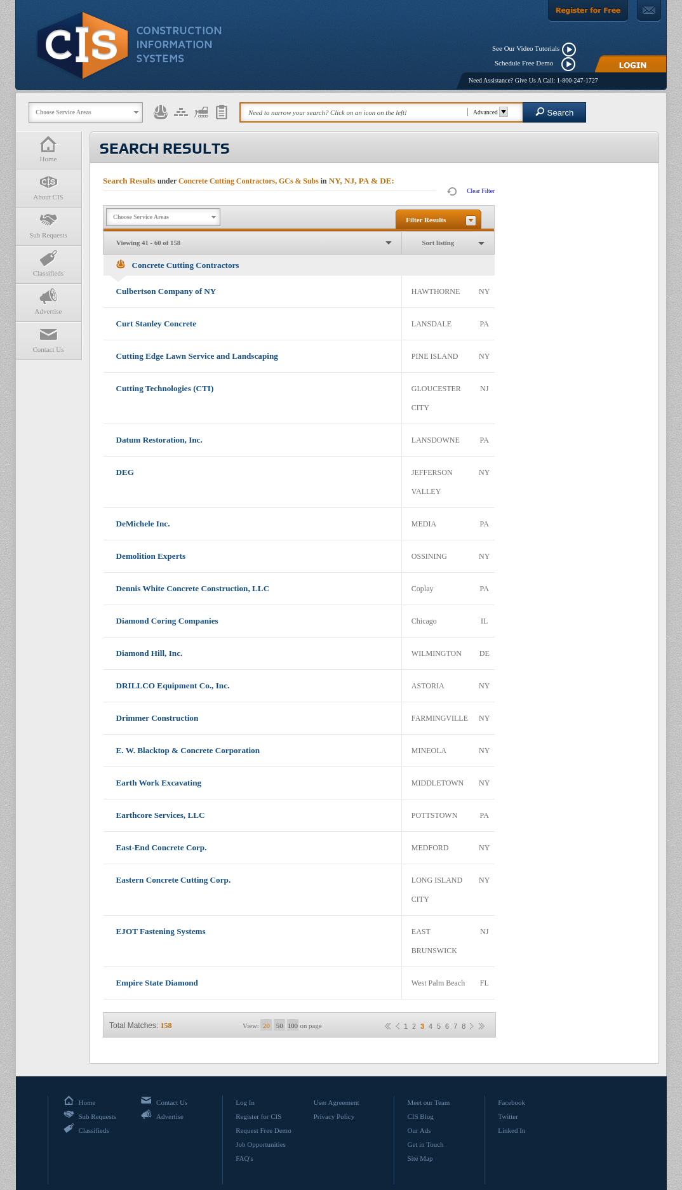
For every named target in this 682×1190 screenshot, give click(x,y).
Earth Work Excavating (159, 782)
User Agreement (336, 1102)
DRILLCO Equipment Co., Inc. (173, 685)
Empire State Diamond (157, 982)
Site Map (419, 1158)
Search (554, 112)
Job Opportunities (261, 1144)
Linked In (511, 1130)
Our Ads (419, 1130)
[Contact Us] (649, 11)
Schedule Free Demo (527, 63)
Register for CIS (258, 1116)
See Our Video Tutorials (525, 48)
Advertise (48, 301)
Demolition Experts (151, 556)
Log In (245, 1102)
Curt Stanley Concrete (156, 323)
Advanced (488, 112)
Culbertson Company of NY (166, 291)
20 (266, 1025)
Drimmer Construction (157, 718)
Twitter (508, 1116)
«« (388, 1026)
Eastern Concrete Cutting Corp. (173, 880)
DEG (125, 472)
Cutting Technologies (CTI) (165, 388)
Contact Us (48, 339)
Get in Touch (425, 1144)
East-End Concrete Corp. (161, 847)
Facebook (511, 1102)
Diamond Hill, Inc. (149, 653)
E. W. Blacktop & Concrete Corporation (188, 750)
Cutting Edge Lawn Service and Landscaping (197, 356)
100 (293, 1025)
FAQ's (244, 1158)
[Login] (630, 63)
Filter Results (426, 220)
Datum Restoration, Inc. (159, 440)
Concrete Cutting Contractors (177, 265)
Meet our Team (428, 1102)
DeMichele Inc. (143, 523)
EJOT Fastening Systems (161, 931)
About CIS (48, 187)
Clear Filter (481, 190)
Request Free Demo (263, 1130)
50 (279, 1025)
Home (48, 149)
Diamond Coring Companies (167, 620)
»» (481, 1026)
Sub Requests (48, 225)
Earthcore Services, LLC (160, 815)
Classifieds (48, 263)
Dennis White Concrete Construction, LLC (193, 588)
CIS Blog (420, 1116)
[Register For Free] (588, 11)
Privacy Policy (334, 1116)
